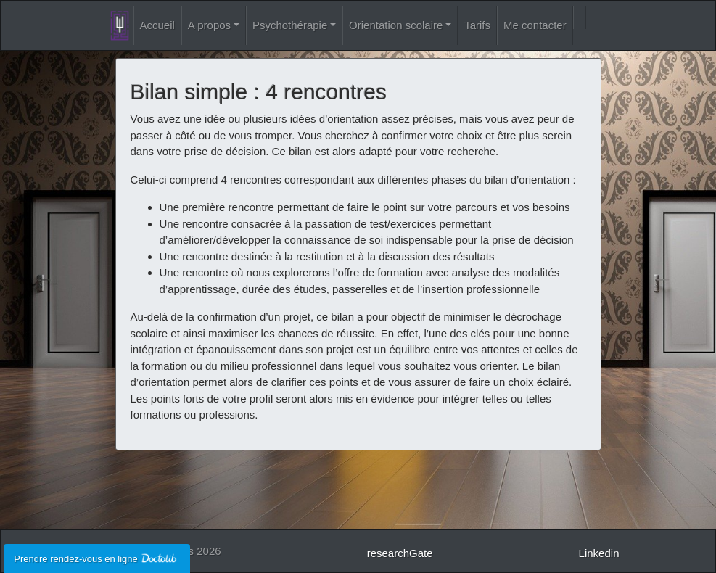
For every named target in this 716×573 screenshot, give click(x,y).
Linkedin (599, 553)
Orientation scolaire (396, 25)
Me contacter (535, 25)
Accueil (157, 25)
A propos (209, 25)
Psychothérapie (289, 25)
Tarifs (477, 25)
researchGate (400, 553)
